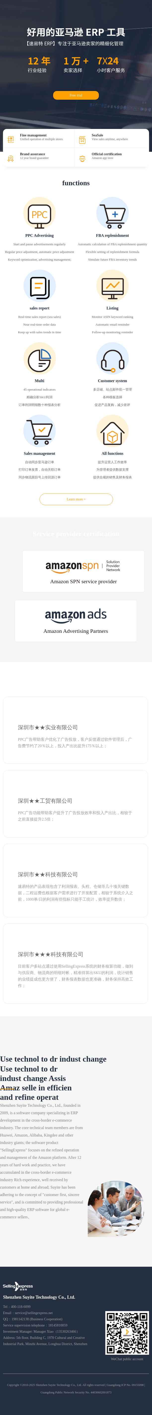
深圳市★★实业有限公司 (48, 727)
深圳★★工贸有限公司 (45, 801)
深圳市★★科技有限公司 (48, 874)
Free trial (76, 95)
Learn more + (76, 499)
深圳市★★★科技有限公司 (50, 954)
